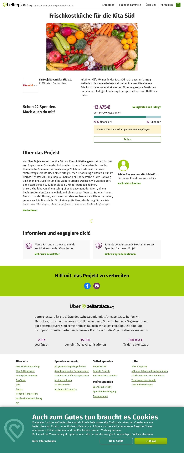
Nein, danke (116, 441)
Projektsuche (99, 366)
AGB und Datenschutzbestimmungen (150, 371)
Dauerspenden (100, 396)
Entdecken (108, 4)
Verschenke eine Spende (144, 380)
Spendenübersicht (102, 387)
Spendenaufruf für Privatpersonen (72, 375)
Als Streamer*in (62, 385)
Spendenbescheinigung (104, 391)
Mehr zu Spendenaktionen (120, 254)
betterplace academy (26, 375)
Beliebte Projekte (101, 371)
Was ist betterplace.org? (28, 366)
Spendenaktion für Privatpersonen (72, 371)
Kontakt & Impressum (27, 394)
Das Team (21, 380)
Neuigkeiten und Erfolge (146, 107)
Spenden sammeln (130, 4)
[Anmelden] (166, 5)
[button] (87, 286)
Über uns (150, 4)
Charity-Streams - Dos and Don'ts (148, 375)
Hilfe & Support (139, 366)
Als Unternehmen (63, 380)
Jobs (18, 385)
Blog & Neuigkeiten (25, 371)
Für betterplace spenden (105, 375)
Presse (19, 389)
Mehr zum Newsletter (47, 254)
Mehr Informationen (44, 441)
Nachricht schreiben (129, 183)
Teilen (127, 139)
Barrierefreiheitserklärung (29, 398)
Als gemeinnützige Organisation (70, 366)
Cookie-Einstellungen (142, 385)
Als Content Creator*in (66, 389)
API (17, 403)
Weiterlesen (30, 210)
